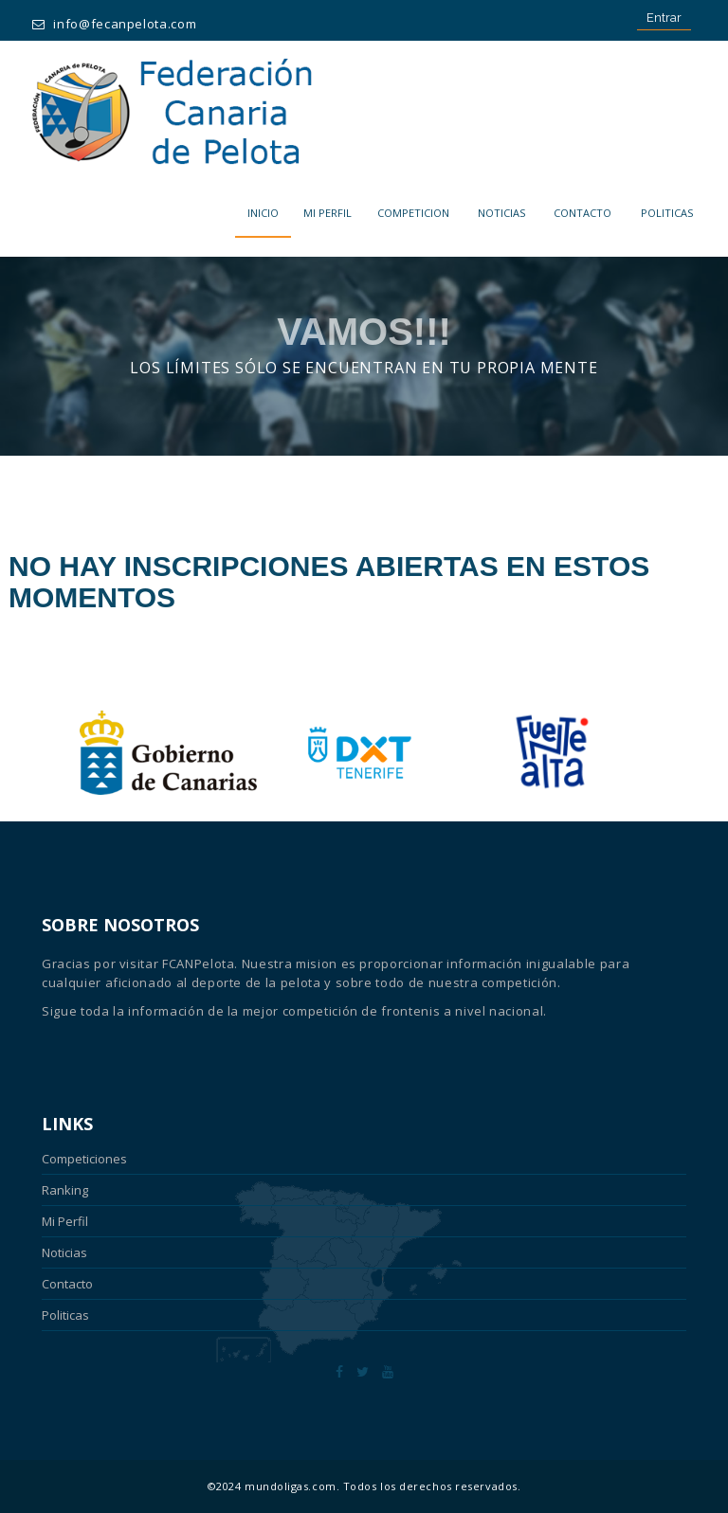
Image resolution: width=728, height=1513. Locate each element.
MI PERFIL (327, 213)
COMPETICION (413, 213)
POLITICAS (667, 213)
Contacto (582, 213)
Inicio (263, 213)
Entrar (664, 17)
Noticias (501, 213)
